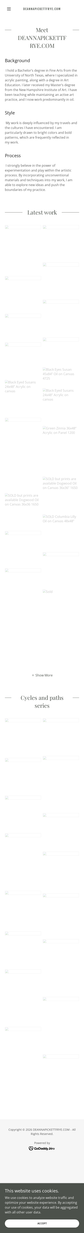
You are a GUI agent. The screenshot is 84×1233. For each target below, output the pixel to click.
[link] (42, 9)
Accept (42, 1229)
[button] (10, 9)
